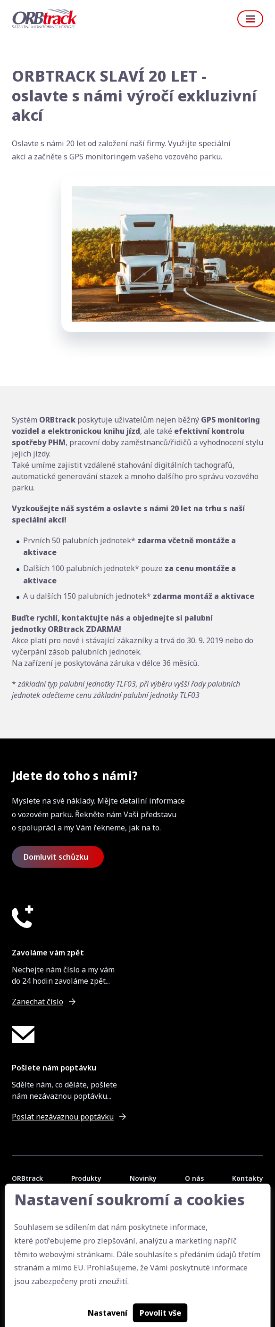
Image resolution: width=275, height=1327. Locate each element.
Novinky (143, 1178)
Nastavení (107, 1313)
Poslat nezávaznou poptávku (63, 1116)
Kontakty (247, 1178)
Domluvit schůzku (56, 857)
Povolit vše (160, 1313)
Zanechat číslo (37, 1001)
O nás (194, 1178)
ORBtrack (27, 1178)
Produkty (86, 1178)
